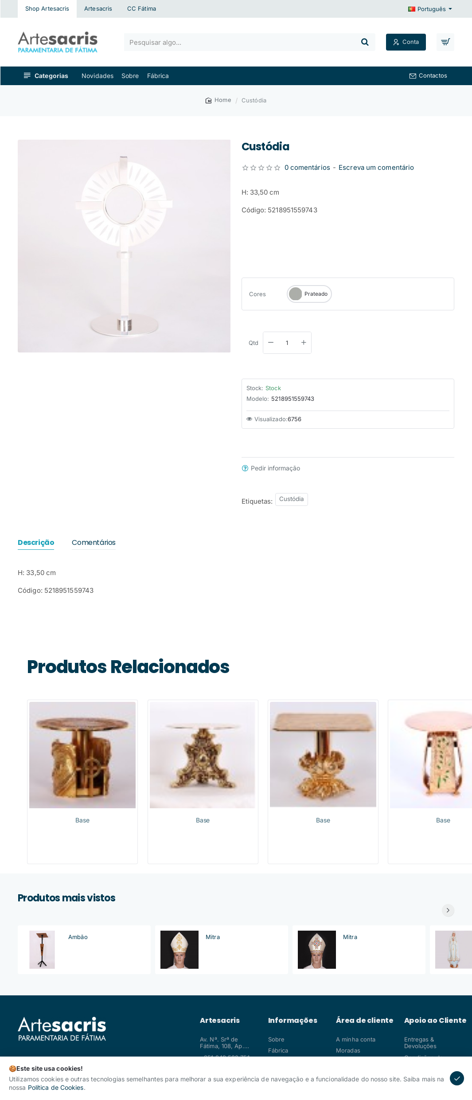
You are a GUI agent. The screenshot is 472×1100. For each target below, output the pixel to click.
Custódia (291, 498)
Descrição (36, 543)
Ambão (78, 936)
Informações (292, 1021)
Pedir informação (275, 468)
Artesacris (220, 1021)
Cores (257, 294)
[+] (303, 342)
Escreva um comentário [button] (376, 167)
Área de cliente (365, 1021)
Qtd (253, 342)
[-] (270, 342)
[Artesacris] (98, 9)
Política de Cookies (56, 1087)
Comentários (94, 543)
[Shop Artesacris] (47, 9)
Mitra (213, 936)
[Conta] (406, 42)
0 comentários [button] (307, 167)
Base (82, 820)
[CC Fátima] (142, 9)
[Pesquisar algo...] (364, 42)
